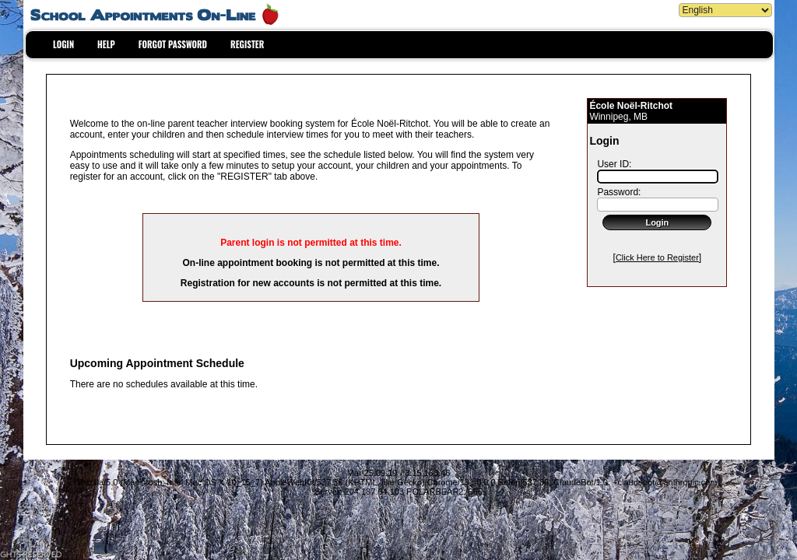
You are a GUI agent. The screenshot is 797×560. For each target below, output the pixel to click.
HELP (106, 44)
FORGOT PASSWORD (173, 44)
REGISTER (247, 44)
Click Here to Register (657, 257)
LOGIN (63, 44)
